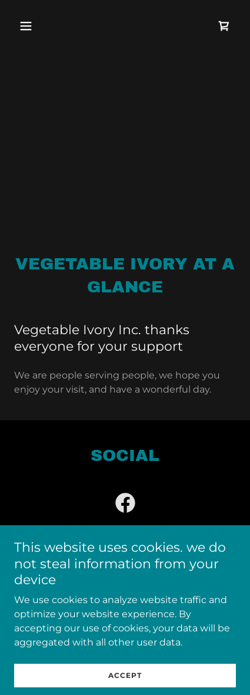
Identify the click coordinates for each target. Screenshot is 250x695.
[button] (39, 26)
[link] (224, 26)
